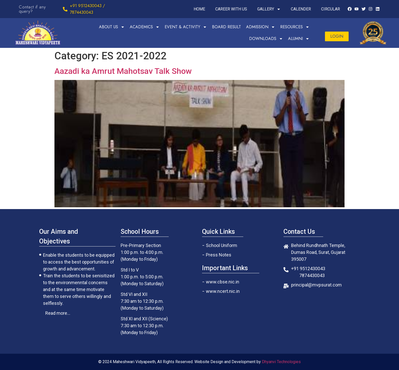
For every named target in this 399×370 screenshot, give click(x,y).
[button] (337, 36)
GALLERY (269, 9)
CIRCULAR (330, 9)
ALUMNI (298, 38)
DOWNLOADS (266, 38)
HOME (199, 9)
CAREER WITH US (231, 9)
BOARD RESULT (226, 27)
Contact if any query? (32, 9)
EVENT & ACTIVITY (186, 27)
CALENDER (301, 9)
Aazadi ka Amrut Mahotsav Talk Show (123, 71)
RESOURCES (294, 27)
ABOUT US (112, 27)
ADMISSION (260, 27)
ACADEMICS (145, 27)
